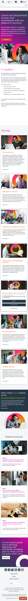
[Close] (25, 291)
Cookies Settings (14, 308)
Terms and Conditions (15, 588)
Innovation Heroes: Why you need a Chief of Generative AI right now (13, 460)
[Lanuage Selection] (14, 583)
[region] (14, 300)
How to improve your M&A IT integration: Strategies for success (13, 491)
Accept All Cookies (14, 304)
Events (14, 576)
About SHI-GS (14, 573)
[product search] (14, 5)
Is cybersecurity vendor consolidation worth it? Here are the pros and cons (13, 524)
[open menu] (3, 1)
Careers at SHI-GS (14, 579)
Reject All (14, 301)
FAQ (11, 589)
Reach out (6, 39)
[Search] (25, 5)
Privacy (7, 588)
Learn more (5, 169)
